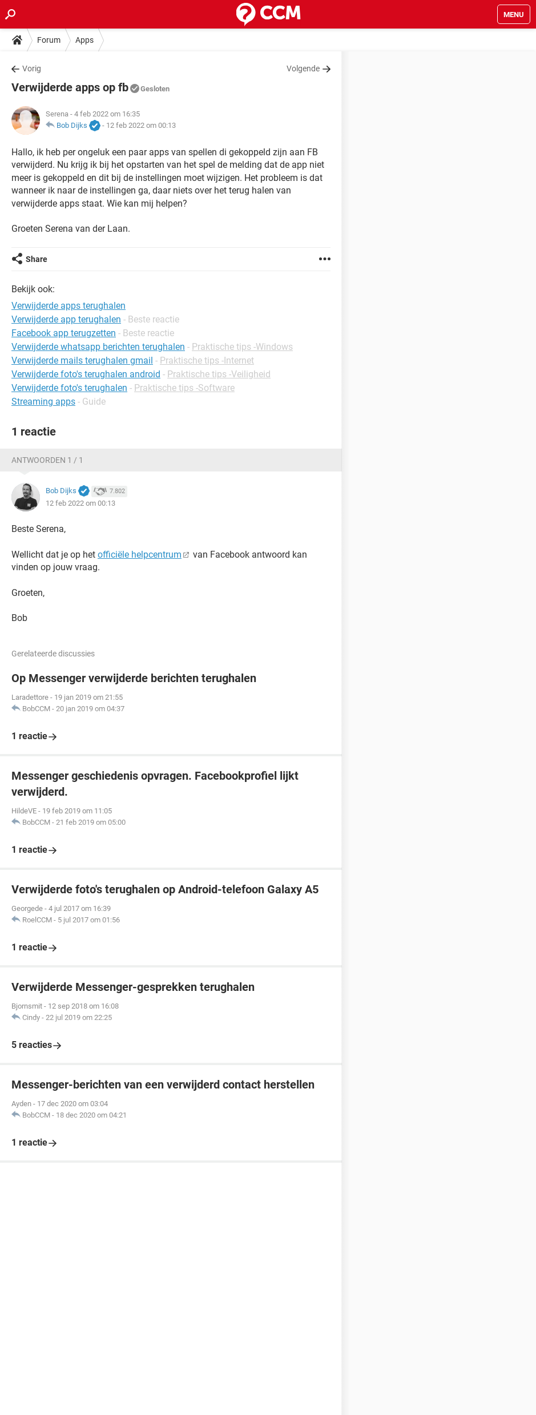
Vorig (31, 68)
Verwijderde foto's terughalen (69, 387)
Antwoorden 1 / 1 (47, 460)
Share (36, 259)
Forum (49, 40)
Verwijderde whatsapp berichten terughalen (98, 346)
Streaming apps (43, 401)
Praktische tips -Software (184, 387)
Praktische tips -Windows (242, 346)
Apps (84, 40)
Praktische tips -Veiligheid (219, 374)
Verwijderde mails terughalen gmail (82, 360)
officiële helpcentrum (140, 554)
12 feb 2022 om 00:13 (141, 125)
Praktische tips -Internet (207, 360)
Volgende (303, 68)
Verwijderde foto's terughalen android (85, 374)
